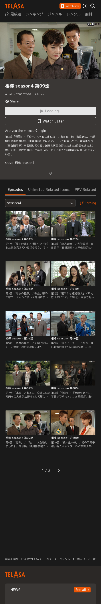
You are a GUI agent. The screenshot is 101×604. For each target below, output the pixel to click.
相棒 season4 (24, 163)
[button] (70, 6)
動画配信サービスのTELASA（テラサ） (28, 559)
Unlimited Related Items (48, 189)
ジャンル (64, 559)
